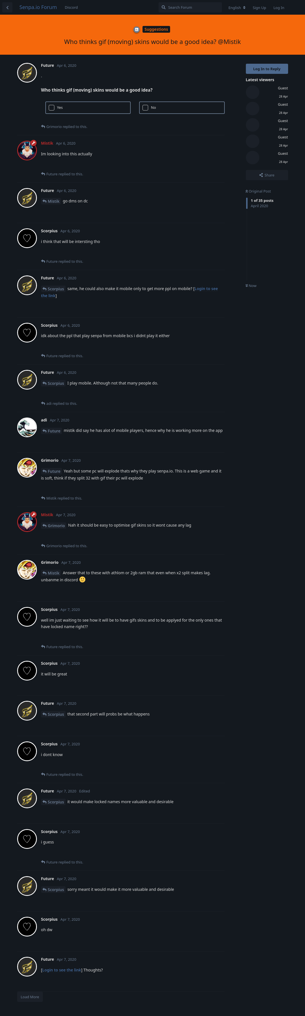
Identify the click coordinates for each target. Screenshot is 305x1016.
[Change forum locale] (237, 8)
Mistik (54, 201)
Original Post (258, 191)
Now (251, 285)
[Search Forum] (190, 7)
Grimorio (56, 525)
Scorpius (56, 288)
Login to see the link (61, 970)
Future (54, 431)
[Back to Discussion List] (7, 7)
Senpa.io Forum (38, 7)
